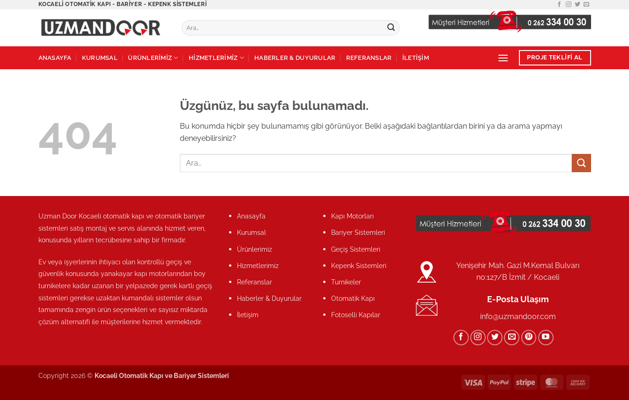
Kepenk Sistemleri (358, 265)
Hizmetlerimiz (258, 265)
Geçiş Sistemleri (355, 249)
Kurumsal (251, 232)
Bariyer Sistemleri (358, 232)
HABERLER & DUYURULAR (294, 57)
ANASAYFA (55, 57)
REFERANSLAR (369, 57)
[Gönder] (391, 28)
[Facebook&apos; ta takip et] (559, 4)
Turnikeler (346, 282)
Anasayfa (251, 216)
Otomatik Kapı (353, 298)
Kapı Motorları (352, 216)
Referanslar (254, 282)
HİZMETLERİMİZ (216, 57)
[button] (503, 57)
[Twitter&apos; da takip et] (577, 4)
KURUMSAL (100, 57)
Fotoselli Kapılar (355, 315)
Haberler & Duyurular (269, 298)
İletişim (248, 315)
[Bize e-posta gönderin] (586, 4)
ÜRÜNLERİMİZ (153, 57)
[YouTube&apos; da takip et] (546, 337)
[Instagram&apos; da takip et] (568, 4)
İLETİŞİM (415, 57)
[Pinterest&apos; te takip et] (529, 337)
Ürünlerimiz (254, 249)
